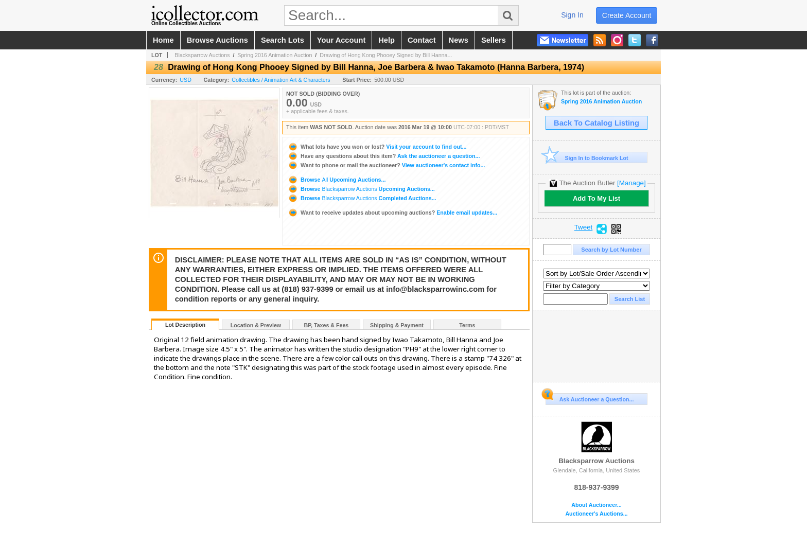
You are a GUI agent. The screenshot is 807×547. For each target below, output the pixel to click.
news (458, 40)
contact (422, 40)
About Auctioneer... (596, 505)
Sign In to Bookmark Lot (587, 158)
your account (341, 40)
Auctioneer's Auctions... (596, 514)
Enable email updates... (392, 212)
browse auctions (217, 40)
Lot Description (185, 325)
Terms (467, 325)
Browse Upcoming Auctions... (336, 180)
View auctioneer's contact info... (386, 165)
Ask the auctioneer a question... (384, 156)
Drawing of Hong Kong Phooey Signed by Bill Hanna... (386, 55)
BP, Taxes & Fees (326, 325)
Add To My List (596, 198)
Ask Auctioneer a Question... (590, 397)
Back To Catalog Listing (596, 123)
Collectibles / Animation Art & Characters (281, 80)
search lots (282, 40)
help (386, 40)
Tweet (583, 227)
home (163, 40)
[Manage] (631, 183)
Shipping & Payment (397, 325)
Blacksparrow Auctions (202, 55)
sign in (572, 15)
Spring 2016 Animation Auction (274, 55)
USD (185, 80)
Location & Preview (256, 325)
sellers (493, 40)
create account (627, 15)
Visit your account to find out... (377, 147)
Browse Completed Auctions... (362, 198)
